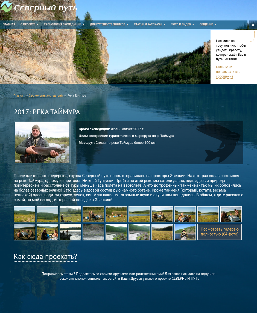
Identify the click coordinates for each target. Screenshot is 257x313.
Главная (19, 95)
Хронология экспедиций (46, 95)
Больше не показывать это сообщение (228, 71)
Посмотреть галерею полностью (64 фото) (220, 231)
